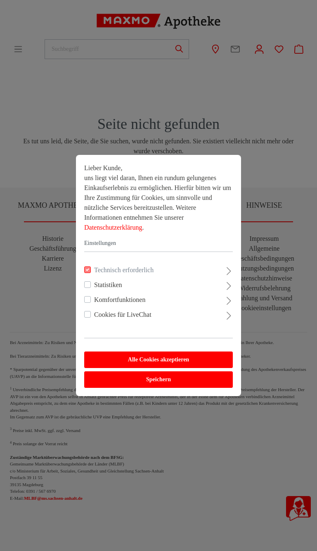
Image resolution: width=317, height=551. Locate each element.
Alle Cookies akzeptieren (158, 359)
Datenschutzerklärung (113, 227)
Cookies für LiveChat (122, 314)
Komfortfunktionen (119, 299)
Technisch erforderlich (124, 269)
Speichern (158, 379)
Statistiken (108, 284)
